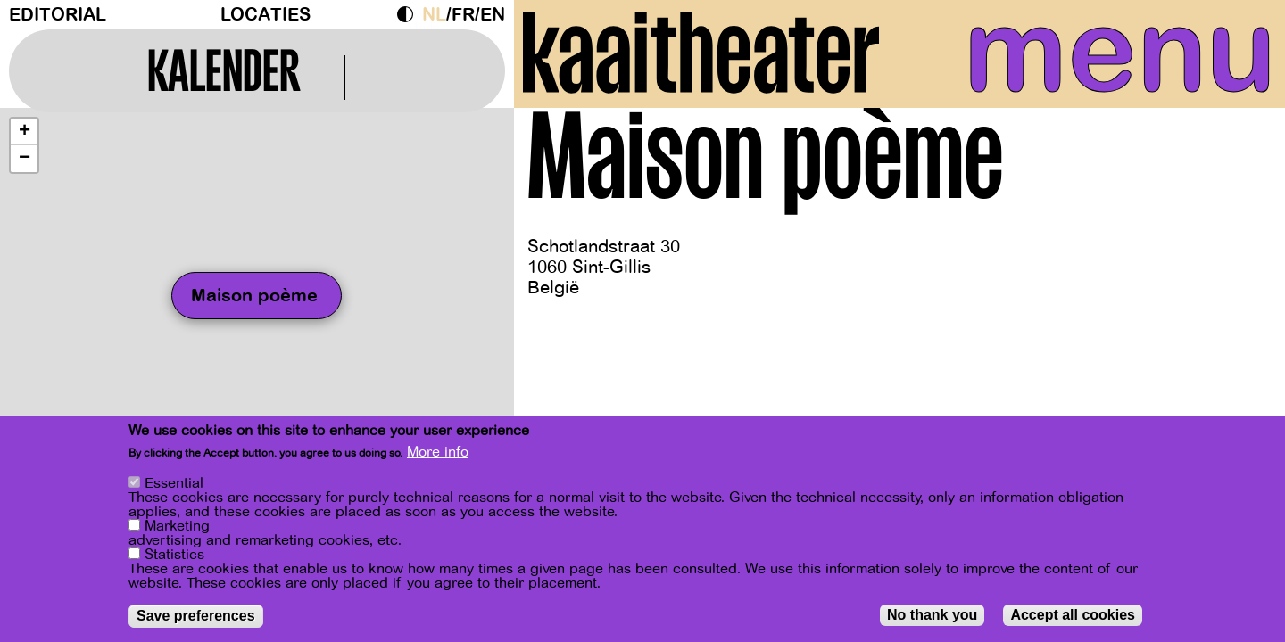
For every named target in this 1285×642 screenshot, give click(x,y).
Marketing (177, 526)
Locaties (265, 15)
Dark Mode (409, 14)
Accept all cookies (1072, 614)
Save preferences (196, 615)
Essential (174, 483)
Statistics (174, 555)
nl (434, 15)
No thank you (932, 614)
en (492, 15)
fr (463, 15)
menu (1112, 53)
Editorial (57, 15)
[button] (24, 136)
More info (437, 452)
